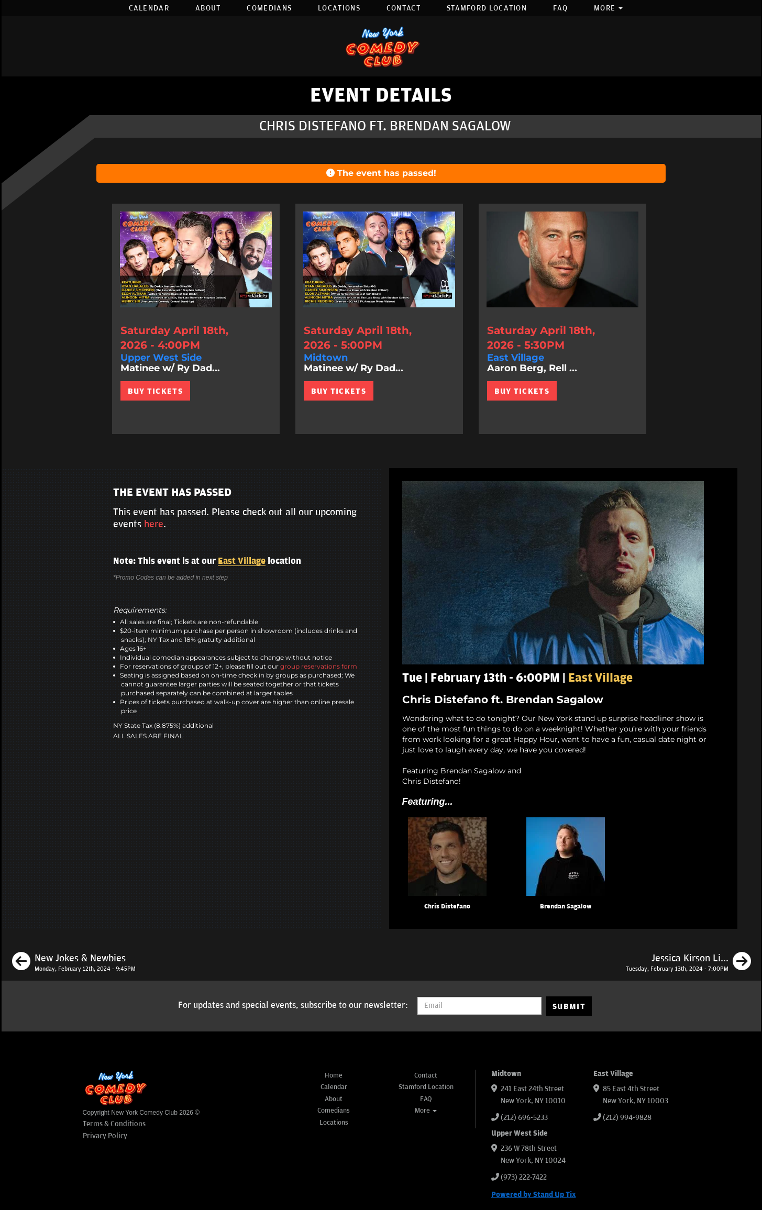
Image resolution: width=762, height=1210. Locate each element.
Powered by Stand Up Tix (533, 1194)
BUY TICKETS (155, 391)
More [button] (608, 8)
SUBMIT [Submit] (569, 1006)
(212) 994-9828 (627, 1117)
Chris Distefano (447, 907)
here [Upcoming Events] (153, 524)
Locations (339, 8)
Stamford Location (487, 8)
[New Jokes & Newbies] (74, 963)
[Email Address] (479, 1006)
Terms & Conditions (114, 1123)
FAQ (560, 8)
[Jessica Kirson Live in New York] (688, 963)
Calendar (149, 8)
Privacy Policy (105, 1135)
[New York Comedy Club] (381, 46)
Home (334, 1075)
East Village (242, 561)
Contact (403, 8)
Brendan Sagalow (565, 907)
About (208, 8)
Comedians (269, 8)
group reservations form (318, 666)
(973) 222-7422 (524, 1177)
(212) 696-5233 (524, 1117)
